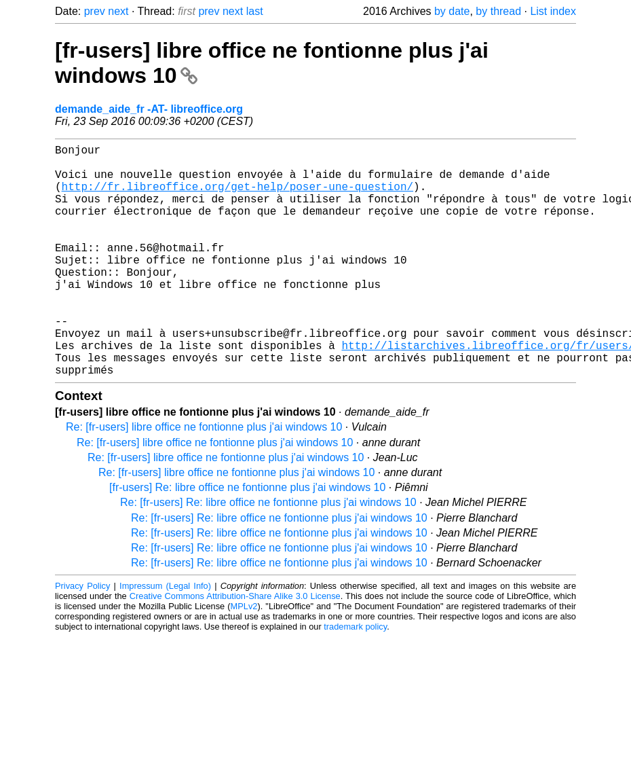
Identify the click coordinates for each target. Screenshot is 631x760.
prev (94, 11)
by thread (498, 11)
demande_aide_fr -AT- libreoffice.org (149, 109)
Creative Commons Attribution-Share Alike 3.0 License (235, 648)
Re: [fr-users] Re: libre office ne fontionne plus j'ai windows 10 (268, 554)
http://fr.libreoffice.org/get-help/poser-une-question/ (237, 196)
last (254, 11)
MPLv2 (244, 658)
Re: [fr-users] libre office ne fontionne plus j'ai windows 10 (204, 478)
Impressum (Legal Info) (165, 637)
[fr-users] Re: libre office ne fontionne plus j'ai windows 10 (247, 539)
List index (553, 11)
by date (452, 11)
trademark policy (355, 678)
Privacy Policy (82, 637)
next (118, 11)
